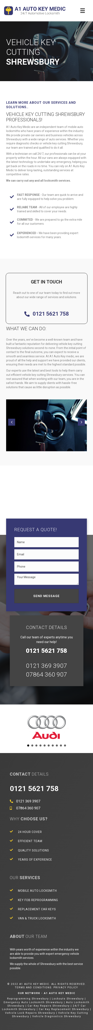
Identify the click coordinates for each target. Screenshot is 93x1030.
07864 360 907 (46, 674)
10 (65, 745)
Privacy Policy (66, 987)
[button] (11, 422)
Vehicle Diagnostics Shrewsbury (56, 1016)
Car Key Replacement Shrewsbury (64, 1009)
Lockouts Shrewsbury (68, 998)
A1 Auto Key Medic (59, 993)
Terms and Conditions (33, 987)
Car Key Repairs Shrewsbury (49, 1005)
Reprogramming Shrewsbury (28, 998)
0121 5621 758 (51, 314)
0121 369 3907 (46, 665)
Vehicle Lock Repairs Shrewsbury (30, 1012)
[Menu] (82, 10)
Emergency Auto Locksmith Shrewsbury (33, 1002)
